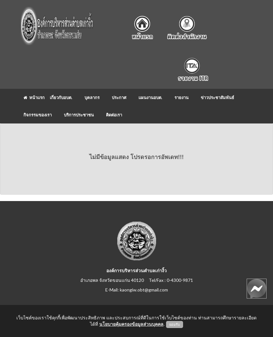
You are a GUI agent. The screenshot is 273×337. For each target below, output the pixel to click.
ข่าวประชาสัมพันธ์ (217, 97)
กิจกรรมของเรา (37, 114)
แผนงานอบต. (150, 97)
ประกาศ (119, 97)
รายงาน (181, 97)
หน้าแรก (34, 97)
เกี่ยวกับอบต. (61, 97)
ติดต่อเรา (114, 114)
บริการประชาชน (79, 114)
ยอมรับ (174, 324)
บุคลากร (92, 97)
